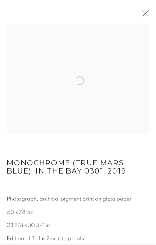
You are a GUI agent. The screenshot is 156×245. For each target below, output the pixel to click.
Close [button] (144, 15)
